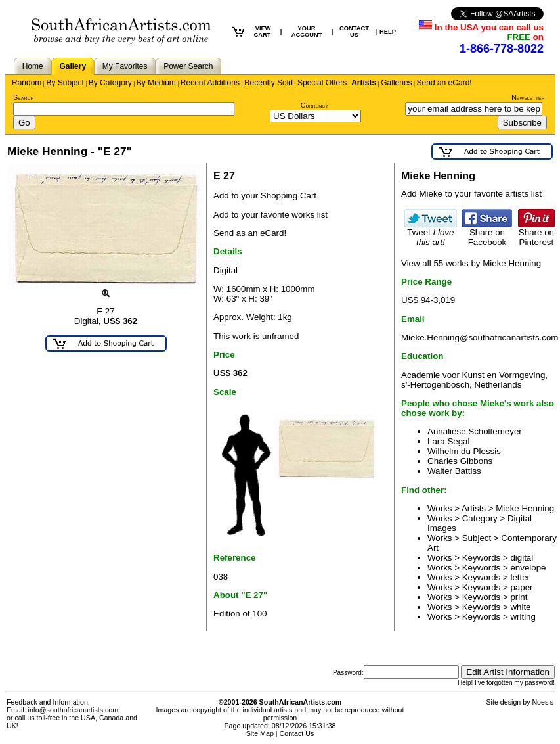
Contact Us (297, 733)
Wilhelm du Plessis (464, 451)
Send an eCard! (444, 82)
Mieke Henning (525, 508)
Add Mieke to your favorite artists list (471, 193)
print (518, 597)
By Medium (156, 82)
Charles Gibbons (459, 461)
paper (521, 587)
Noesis (542, 702)
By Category (110, 82)
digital (521, 558)
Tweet (430, 233)
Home (32, 66)
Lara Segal (448, 441)
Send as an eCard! (249, 233)
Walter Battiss (454, 471)
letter (520, 577)
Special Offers (322, 82)
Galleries (396, 82)
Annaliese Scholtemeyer (474, 431)
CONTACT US (354, 31)
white (520, 607)
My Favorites (125, 66)
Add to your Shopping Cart (264, 195)
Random (26, 82)
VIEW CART (261, 31)
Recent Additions (210, 82)
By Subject (64, 82)
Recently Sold (268, 82)
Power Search (188, 66)
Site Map (260, 733)
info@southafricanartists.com (73, 710)
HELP (387, 31)
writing (523, 617)
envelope (528, 567)
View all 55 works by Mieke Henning (471, 263)
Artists (363, 82)
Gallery (72, 66)
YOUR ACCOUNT (306, 31)
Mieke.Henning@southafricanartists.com (479, 337)
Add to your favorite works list (270, 215)
